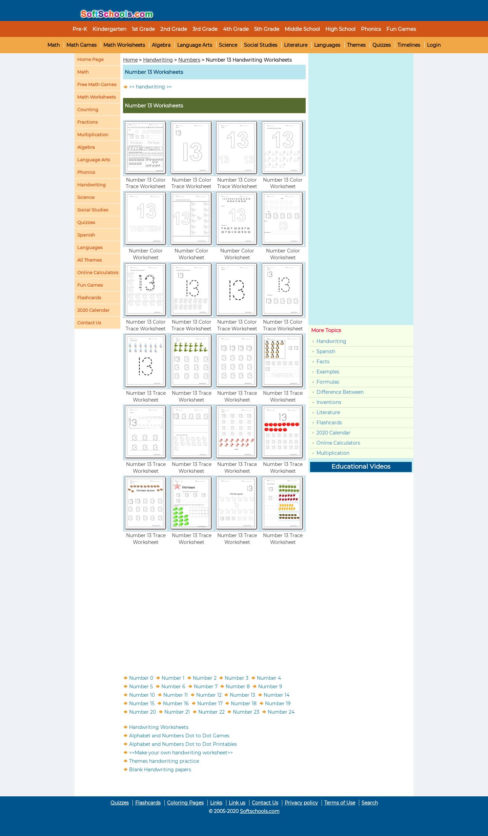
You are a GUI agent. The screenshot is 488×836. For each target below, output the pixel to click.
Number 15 (142, 703)
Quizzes (381, 45)
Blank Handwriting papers (160, 769)
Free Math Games (96, 84)
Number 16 (176, 703)
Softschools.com (260, 811)
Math (53, 45)
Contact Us (265, 803)
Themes (356, 45)
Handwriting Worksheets (158, 727)
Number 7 (206, 686)
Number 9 (270, 686)
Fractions (87, 122)
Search (370, 803)
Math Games (81, 45)
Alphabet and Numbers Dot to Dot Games (179, 735)
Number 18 (244, 703)
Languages (327, 45)
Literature (295, 45)
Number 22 (211, 712)
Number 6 (173, 686)
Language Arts (194, 45)
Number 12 (209, 695)
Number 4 (269, 678)
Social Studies (260, 45)
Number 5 (141, 686)
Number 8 (238, 686)
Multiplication (92, 134)
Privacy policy (301, 803)
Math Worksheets (124, 45)
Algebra (161, 45)
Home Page (90, 59)
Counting (87, 109)
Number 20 (142, 712)
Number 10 (142, 695)
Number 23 (246, 712)
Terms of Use (339, 803)
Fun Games (401, 29)
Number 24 (281, 712)
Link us (237, 803)
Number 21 (177, 712)
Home (130, 60)
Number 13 (242, 695)
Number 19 (278, 703)
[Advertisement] (214, 605)
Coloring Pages (185, 803)
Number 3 (236, 678)
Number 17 (210, 703)
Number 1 (173, 678)
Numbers (189, 60)
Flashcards (329, 423)
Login (434, 45)
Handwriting (91, 184)
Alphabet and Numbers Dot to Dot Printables (183, 744)
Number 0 (141, 678)
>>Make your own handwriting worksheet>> (181, 752)
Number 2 (205, 678)
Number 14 (276, 695)
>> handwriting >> (150, 87)
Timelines (409, 45)
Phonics (86, 172)
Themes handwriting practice (164, 761)
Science (228, 45)
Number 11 (175, 695)
